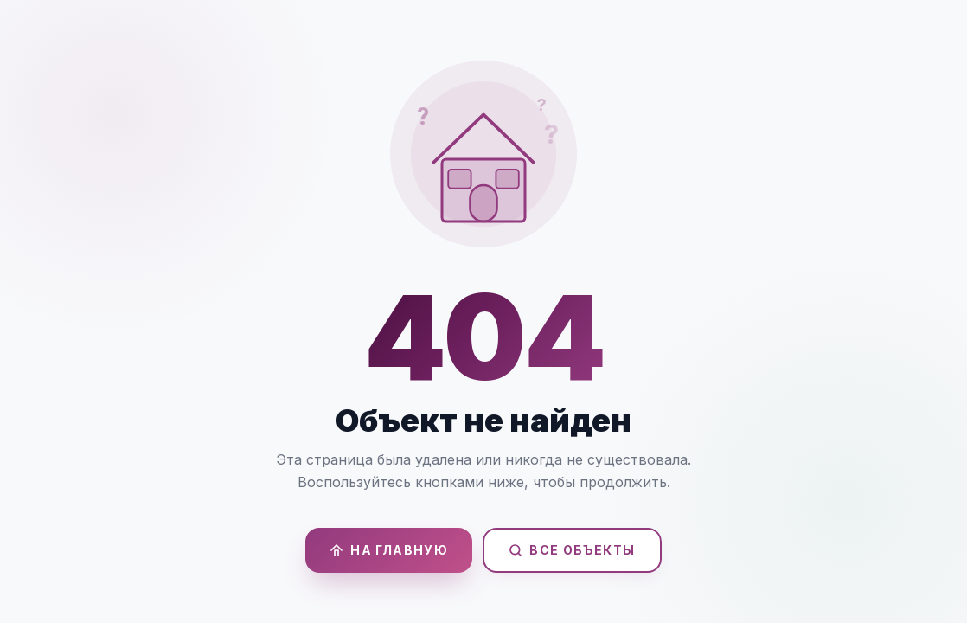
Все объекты (572, 550)
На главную (389, 550)
